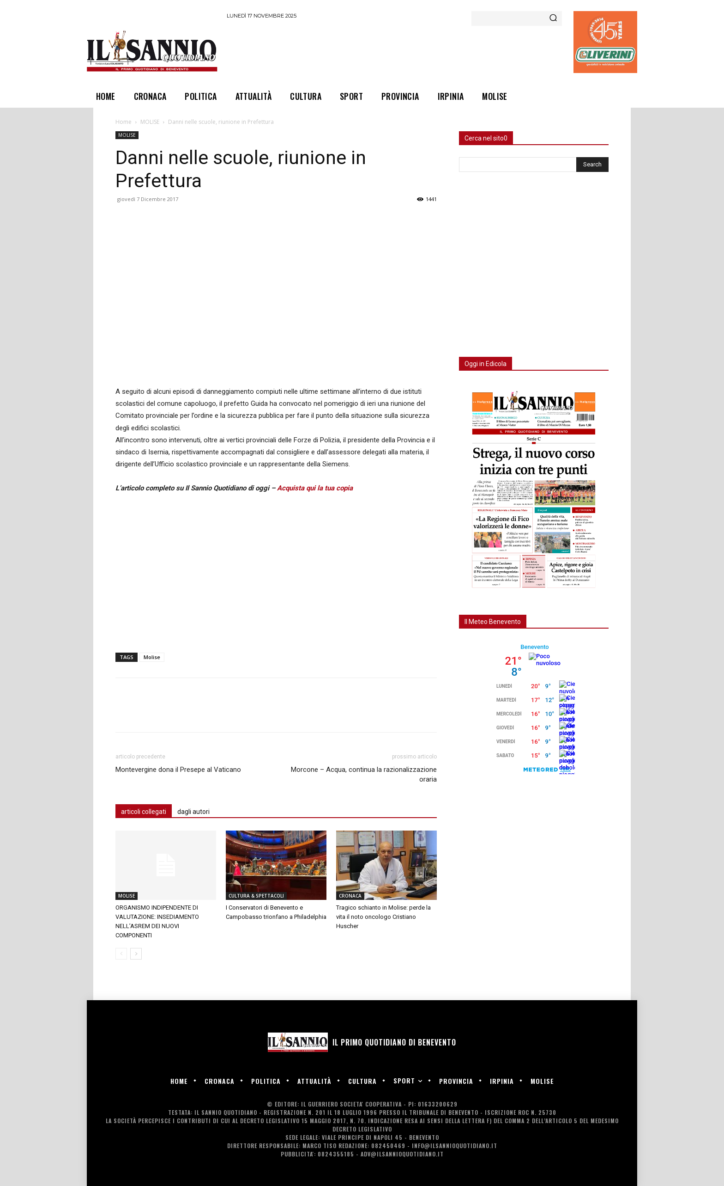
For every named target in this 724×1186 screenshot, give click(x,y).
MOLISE (149, 122)
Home (123, 122)
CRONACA (350, 896)
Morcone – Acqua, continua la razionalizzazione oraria (364, 774)
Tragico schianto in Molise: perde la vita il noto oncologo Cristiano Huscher (383, 916)
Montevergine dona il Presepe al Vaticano (178, 769)
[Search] (553, 18)
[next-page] (136, 954)
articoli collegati (143, 811)
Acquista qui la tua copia (315, 488)
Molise (152, 657)
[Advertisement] (395, 50)
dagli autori (193, 811)
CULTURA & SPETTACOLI (256, 896)
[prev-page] (121, 954)
